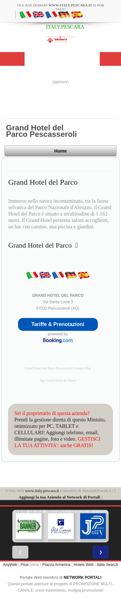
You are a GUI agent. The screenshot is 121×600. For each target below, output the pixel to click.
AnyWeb (10, 564)
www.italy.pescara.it (42, 490)
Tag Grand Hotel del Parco (58, 380)
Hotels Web (84, 564)
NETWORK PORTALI (82, 577)
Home (60, 151)
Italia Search (107, 564)
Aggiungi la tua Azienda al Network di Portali (59, 497)
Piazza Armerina (56, 564)
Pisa (24, 564)
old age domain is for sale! (60, 7)
